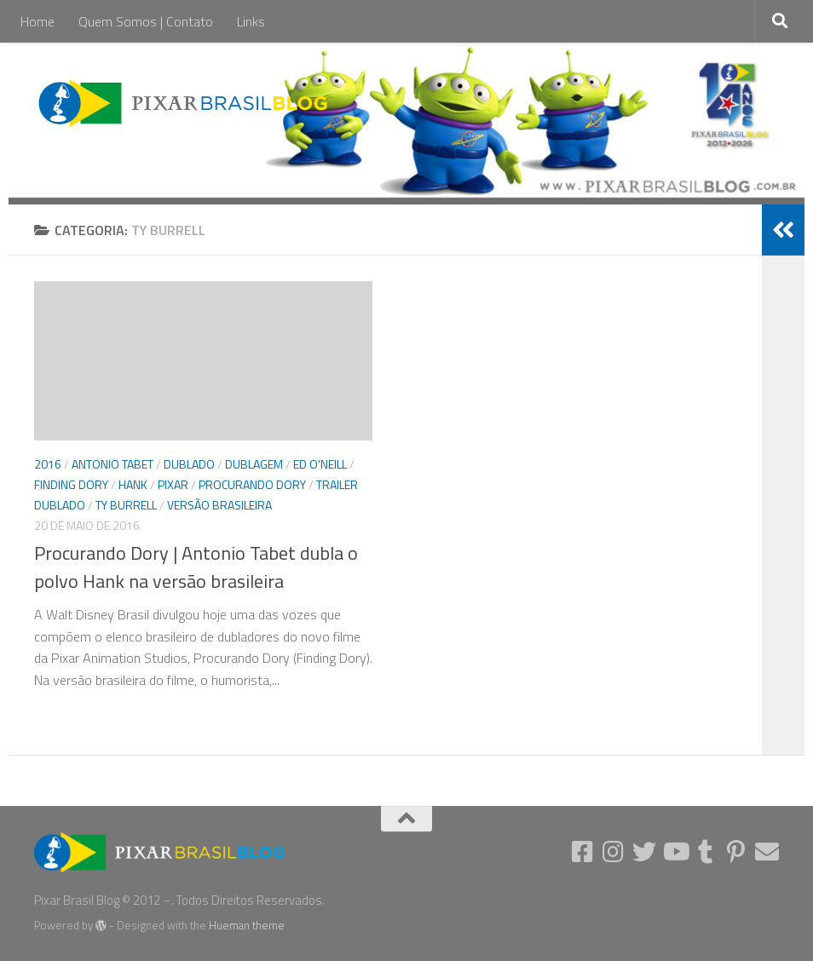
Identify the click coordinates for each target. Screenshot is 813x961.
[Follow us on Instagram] (614, 852)
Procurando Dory (252, 484)
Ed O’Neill (320, 464)
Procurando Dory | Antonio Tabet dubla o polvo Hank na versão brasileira (196, 567)
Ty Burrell (126, 505)
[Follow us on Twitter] (644, 852)
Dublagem (254, 464)
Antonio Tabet (112, 464)
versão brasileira (219, 505)
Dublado (189, 464)
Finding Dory (71, 484)
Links (251, 21)
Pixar (173, 484)
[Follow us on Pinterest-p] (736, 852)
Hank (132, 484)
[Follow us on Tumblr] (706, 852)
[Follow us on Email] (767, 852)
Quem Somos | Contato (145, 21)
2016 (47, 464)
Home (37, 21)
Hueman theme (247, 925)
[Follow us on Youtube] (675, 852)
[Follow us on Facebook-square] (583, 852)
